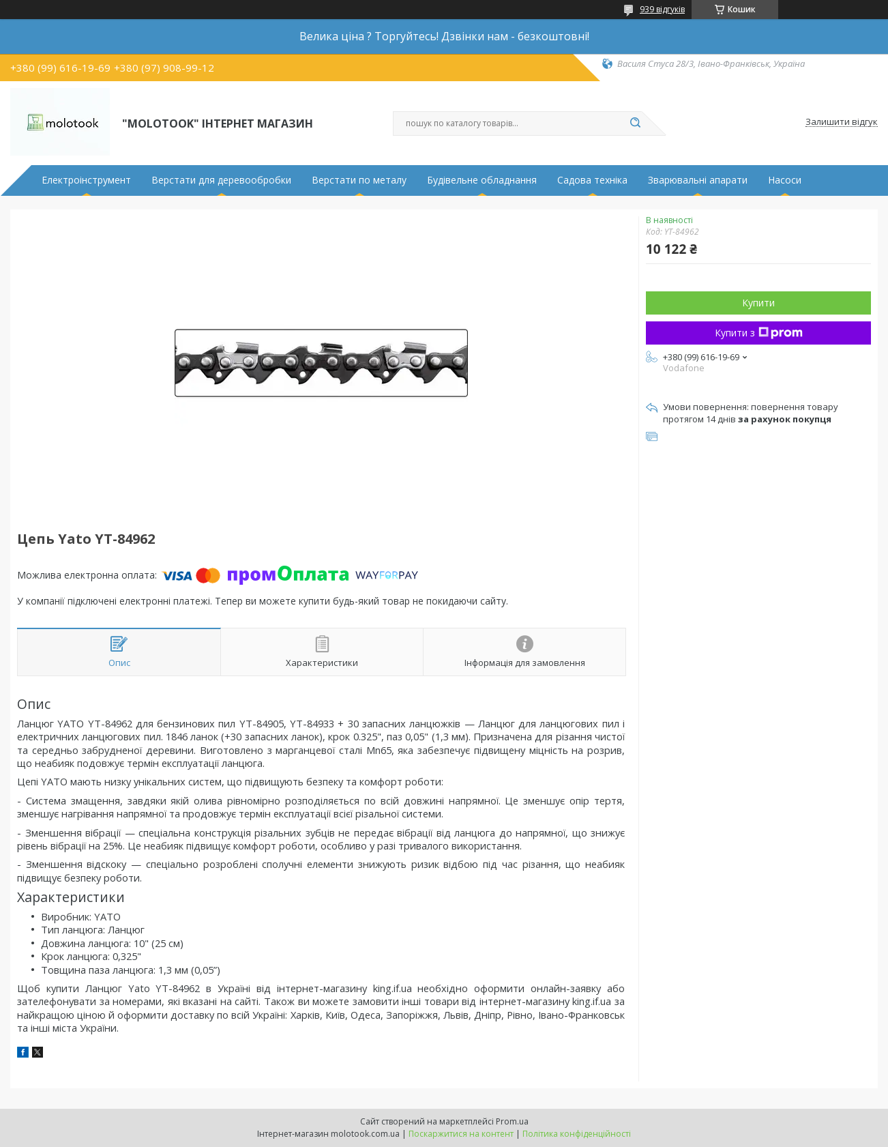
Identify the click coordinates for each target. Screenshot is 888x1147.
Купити (758, 302)
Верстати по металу (359, 180)
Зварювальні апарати (698, 180)
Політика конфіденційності (576, 1133)
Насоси (784, 180)
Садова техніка (592, 180)
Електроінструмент (86, 180)
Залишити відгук (841, 122)
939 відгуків (662, 9)
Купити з (759, 332)
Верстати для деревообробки (221, 180)
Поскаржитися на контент (461, 1133)
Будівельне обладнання (482, 180)
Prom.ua (512, 1121)
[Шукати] (635, 123)
